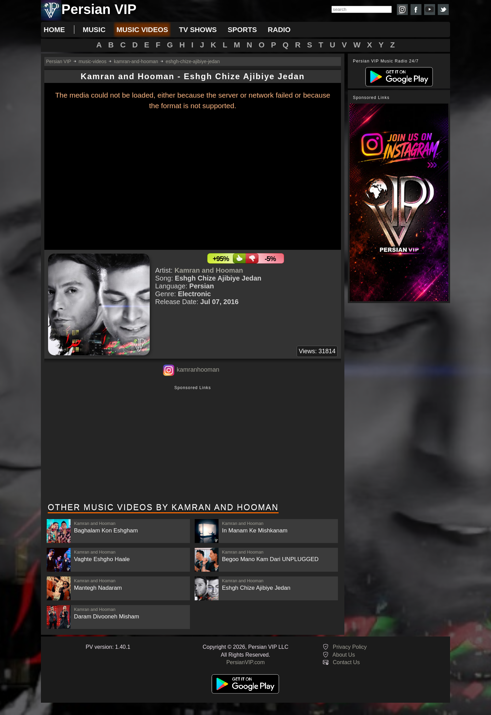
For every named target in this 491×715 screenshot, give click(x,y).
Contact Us (346, 662)
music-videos (92, 61)
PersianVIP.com (245, 662)
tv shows (198, 29)
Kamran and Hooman (209, 270)
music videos (142, 29)
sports (242, 29)
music (94, 29)
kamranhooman (198, 369)
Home (54, 29)
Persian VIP (58, 61)
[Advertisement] (192, 444)
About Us (343, 655)
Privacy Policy (350, 647)
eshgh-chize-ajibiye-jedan (193, 61)
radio (279, 29)
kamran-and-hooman (136, 61)
